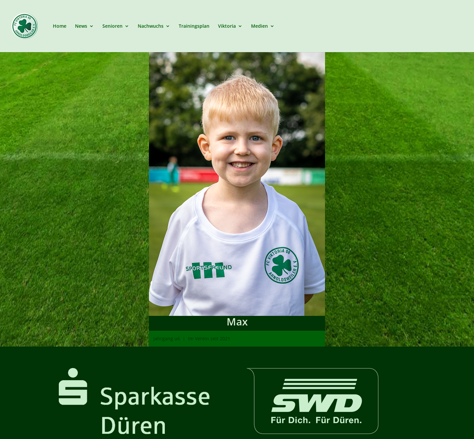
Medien (259, 26)
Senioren (112, 26)
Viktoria (227, 26)
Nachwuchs (151, 26)
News (81, 26)
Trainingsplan (194, 26)
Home (59, 26)
